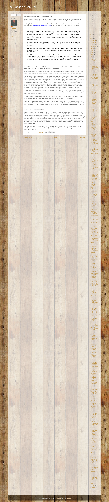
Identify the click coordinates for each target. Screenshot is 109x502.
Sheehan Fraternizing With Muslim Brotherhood (94, 362)
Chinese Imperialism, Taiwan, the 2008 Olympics (94, 111)
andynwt (59, 498)
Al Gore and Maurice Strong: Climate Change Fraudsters (94, 137)
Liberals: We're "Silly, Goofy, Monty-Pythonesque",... (94, 320)
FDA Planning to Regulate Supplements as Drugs (94, 155)
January (93, 487)
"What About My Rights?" (94, 185)
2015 (91, 22)
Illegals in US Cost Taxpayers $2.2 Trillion (94, 340)
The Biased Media (93, 453)
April (92, 56)
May (92, 54)
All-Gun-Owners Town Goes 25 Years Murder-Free (94, 224)
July (92, 50)
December (93, 40)
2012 (91, 28)
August (92, 48)
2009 (91, 34)
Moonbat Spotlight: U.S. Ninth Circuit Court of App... (94, 255)
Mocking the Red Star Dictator (93, 345)
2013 (91, 26)
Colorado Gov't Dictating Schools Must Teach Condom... (94, 262)
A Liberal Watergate (94, 200)
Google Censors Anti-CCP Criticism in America (94, 350)
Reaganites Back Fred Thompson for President (94, 73)
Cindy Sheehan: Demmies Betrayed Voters (94, 384)
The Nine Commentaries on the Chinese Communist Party (94, 330)
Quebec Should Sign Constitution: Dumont (94, 307)
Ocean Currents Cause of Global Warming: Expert (94, 61)
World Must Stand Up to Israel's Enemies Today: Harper (94, 291)
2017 (91, 19)
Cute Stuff (93, 396)
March (92, 483)
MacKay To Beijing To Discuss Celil (94, 99)
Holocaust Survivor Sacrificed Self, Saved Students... (94, 269)
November (93, 42)
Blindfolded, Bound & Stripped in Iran (94, 402)
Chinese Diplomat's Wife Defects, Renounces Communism (94, 478)
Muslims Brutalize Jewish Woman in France (94, 94)
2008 (91, 36)
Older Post (81, 137)
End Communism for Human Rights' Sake (94, 189)
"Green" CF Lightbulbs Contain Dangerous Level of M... (94, 279)
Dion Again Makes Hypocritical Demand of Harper (94, 419)
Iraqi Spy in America (93, 456)
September (93, 46)
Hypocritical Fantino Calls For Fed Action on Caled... (94, 87)
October (93, 44)
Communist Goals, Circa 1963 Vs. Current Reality (94, 130)
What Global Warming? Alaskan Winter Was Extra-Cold (94, 357)
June (92, 52)
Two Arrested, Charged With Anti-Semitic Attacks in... (94, 313)
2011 (91, 30)
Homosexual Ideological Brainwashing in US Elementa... (94, 67)
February (93, 485)
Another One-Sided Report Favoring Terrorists (94, 393)
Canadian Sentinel (14, 27)
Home (55, 137)
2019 (91, 17)
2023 (91, 15)
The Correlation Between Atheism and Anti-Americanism (94, 238)
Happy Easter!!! (94, 380)
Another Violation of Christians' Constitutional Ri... (94, 196)
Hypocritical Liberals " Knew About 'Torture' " (94, 104)
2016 (91, 21)
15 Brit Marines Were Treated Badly (94, 424)
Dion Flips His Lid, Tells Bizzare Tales (94, 449)
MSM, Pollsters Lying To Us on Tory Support (94, 123)
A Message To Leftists (94, 336)
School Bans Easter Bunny (94, 388)
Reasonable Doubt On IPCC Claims (94, 249)
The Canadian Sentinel (22, 7)
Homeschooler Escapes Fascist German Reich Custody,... (94, 206)
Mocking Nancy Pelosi (94, 296)
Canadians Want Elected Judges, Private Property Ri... (94, 369)
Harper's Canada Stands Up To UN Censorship (94, 436)
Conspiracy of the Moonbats (94, 324)
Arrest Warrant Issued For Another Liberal (94, 461)
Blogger (69, 498)
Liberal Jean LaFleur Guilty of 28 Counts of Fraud (94, 144)
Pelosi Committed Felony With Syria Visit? (94, 412)
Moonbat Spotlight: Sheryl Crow (94, 212)
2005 (91, 491)
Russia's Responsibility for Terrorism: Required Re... (94, 467)
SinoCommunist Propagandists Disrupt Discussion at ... (94, 80)
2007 (91, 38)
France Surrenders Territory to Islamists (94, 244)
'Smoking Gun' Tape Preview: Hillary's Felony (94, 149)
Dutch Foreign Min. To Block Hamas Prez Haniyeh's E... (94, 285)
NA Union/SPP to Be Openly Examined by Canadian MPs (94, 169)
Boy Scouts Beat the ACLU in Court (94, 407)
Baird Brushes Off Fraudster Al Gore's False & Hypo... (94, 117)
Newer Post (28, 137)
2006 (91, 489)
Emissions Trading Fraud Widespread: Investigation (94, 174)
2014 (91, 25)
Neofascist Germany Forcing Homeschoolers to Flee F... (94, 301)
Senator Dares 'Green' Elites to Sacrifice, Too (94, 180)
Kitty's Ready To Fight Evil (94, 274)
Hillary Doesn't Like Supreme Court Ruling (94, 232)
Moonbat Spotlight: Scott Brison (94, 473)
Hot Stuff (93, 398)
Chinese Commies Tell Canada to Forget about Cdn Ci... (94, 162)
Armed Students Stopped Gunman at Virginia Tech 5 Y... (94, 218)
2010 (91, 32)
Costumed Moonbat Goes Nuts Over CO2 (94, 429)
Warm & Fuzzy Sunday (94, 229)
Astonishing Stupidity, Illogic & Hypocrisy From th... (93, 376)
